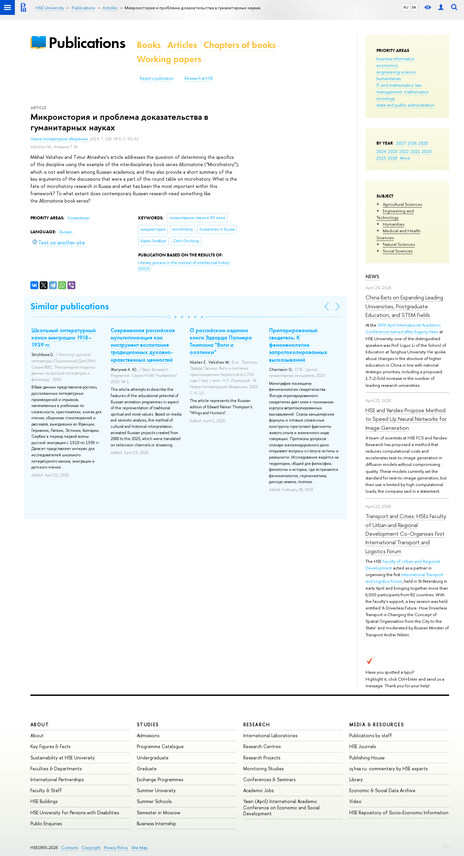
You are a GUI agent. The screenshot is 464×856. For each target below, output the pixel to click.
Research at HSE (198, 78)
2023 (393, 151)
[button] (169, 317)
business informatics (395, 59)
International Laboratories (270, 735)
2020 (427, 151)
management (389, 92)
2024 (381, 151)
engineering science (396, 72)
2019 (381, 158)
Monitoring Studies (263, 768)
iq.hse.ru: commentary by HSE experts (388, 768)
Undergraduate (153, 757)
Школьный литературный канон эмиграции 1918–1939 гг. (63, 337)
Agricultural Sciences (402, 204)
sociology (385, 98)
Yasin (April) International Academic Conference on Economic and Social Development (281, 807)
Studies (148, 724)
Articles (182, 45)
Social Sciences (397, 251)
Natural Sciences (399, 244)
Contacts (69, 847)
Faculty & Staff (46, 790)
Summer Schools (154, 801)
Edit (446, 846)
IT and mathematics (394, 85)
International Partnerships (57, 779)
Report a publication (157, 78)
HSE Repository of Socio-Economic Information (398, 812)
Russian (65, 232)
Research (256, 724)
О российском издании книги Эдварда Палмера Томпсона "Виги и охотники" (221, 341)
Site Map (139, 847)
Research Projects (261, 757)
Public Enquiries (46, 823)
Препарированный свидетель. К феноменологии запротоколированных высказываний (298, 345)
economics (387, 65)
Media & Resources (376, 724)
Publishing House (367, 757)
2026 (412, 143)
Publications (87, 42)
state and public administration (405, 105)
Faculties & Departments (56, 768)
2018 (392, 158)
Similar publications (69, 306)
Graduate (147, 768)
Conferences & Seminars (269, 779)
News (372, 276)
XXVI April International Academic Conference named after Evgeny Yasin (403, 328)
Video (355, 801)
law (418, 85)
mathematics (416, 92)
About (39, 724)
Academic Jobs (258, 790)
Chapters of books (240, 45)
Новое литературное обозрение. (60, 139)
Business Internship (156, 823)
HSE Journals (362, 746)
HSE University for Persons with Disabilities (74, 812)
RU (406, 7)
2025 (423, 143)
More (405, 158)
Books (149, 45)
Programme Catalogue (160, 746)
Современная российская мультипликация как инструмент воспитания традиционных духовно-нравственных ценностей (143, 345)
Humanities (393, 224)
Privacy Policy (116, 847)
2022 (404, 151)
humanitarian (388, 78)
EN (414, 7)
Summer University (156, 790)
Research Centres (262, 746)
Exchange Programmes (160, 779)
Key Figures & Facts (50, 746)
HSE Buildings (44, 801)
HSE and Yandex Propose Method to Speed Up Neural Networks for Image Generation (406, 418)
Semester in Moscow (158, 812)
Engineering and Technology (395, 214)
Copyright (90, 847)
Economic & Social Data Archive (382, 790)
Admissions (148, 735)
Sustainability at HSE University (62, 757)
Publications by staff (370, 735)
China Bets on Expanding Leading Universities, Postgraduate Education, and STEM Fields (404, 306)
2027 (401, 143)
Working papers (169, 59)
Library (356, 779)
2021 (415, 151)
